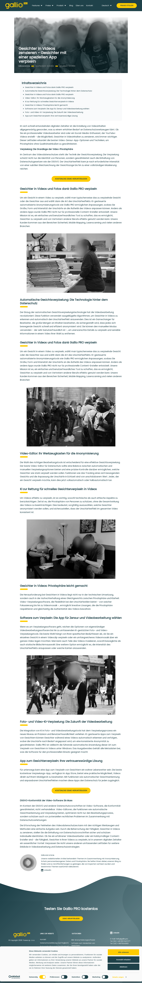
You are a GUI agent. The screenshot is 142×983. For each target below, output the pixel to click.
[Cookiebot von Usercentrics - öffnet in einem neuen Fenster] (14, 978)
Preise (49, 5)
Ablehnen (123, 968)
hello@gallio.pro (122, 939)
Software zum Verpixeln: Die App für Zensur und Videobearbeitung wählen (57, 108)
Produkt (62, 5)
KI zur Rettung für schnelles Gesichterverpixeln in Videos (49, 101)
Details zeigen (118, 979)
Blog (71, 5)
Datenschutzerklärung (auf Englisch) (54, 943)
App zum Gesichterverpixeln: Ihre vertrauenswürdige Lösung (51, 116)
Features (37, 5)
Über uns (79, 5)
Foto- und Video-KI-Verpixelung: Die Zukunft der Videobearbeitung (54, 112)
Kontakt (89, 5)
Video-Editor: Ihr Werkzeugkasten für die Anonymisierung (50, 98)
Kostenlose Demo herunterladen (71, 179)
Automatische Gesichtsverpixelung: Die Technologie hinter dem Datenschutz (58, 91)
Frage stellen (126, 5)
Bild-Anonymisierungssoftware (83, 940)
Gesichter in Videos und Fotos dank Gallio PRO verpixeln (49, 87)
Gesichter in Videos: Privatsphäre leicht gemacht (46, 105)
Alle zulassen (123, 954)
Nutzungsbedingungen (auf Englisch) (54, 946)
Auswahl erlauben (123, 961)
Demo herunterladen (71, 918)
